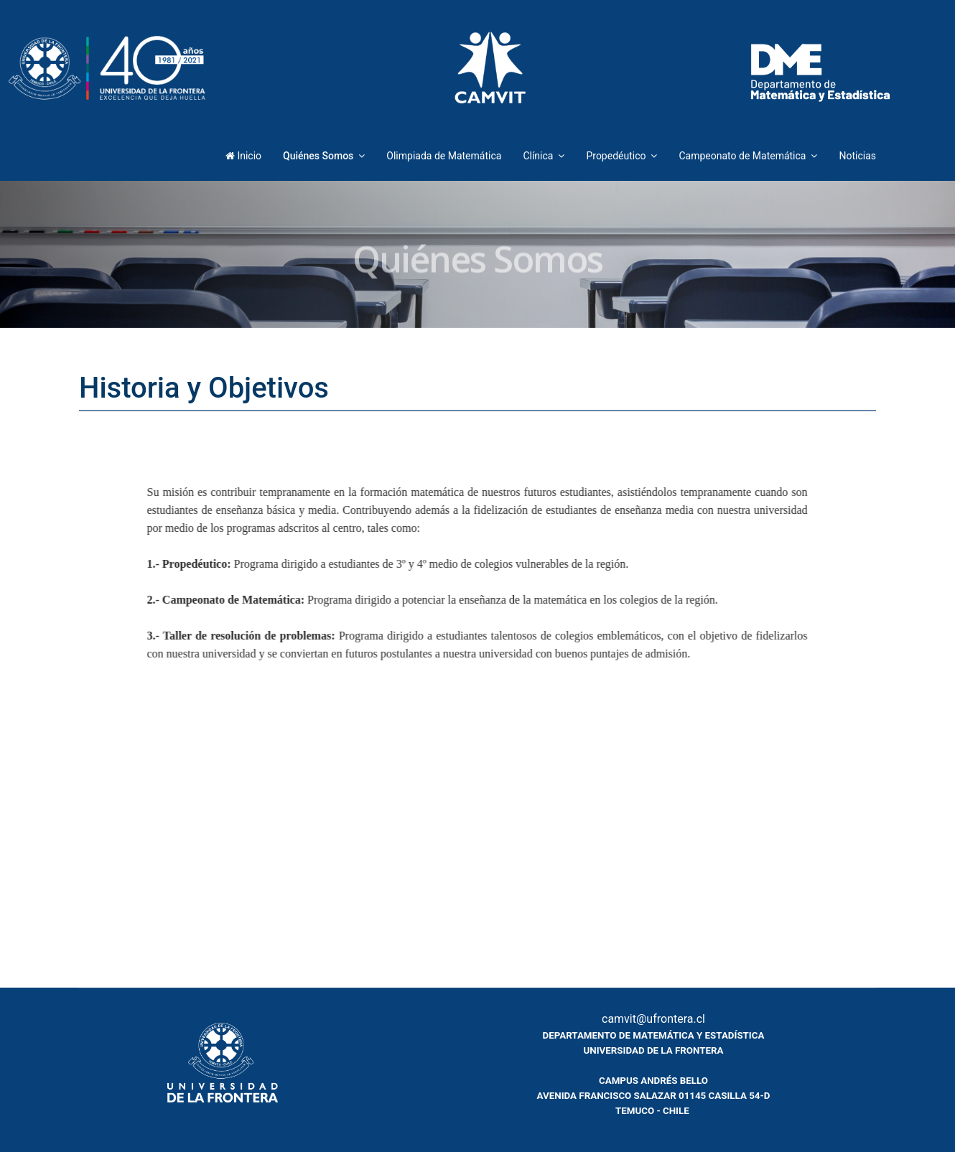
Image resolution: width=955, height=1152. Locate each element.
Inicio (243, 155)
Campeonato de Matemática (742, 155)
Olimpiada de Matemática (443, 155)
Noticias (857, 155)
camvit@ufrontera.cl (653, 1019)
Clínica (538, 155)
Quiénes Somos (318, 155)
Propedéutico (616, 155)
